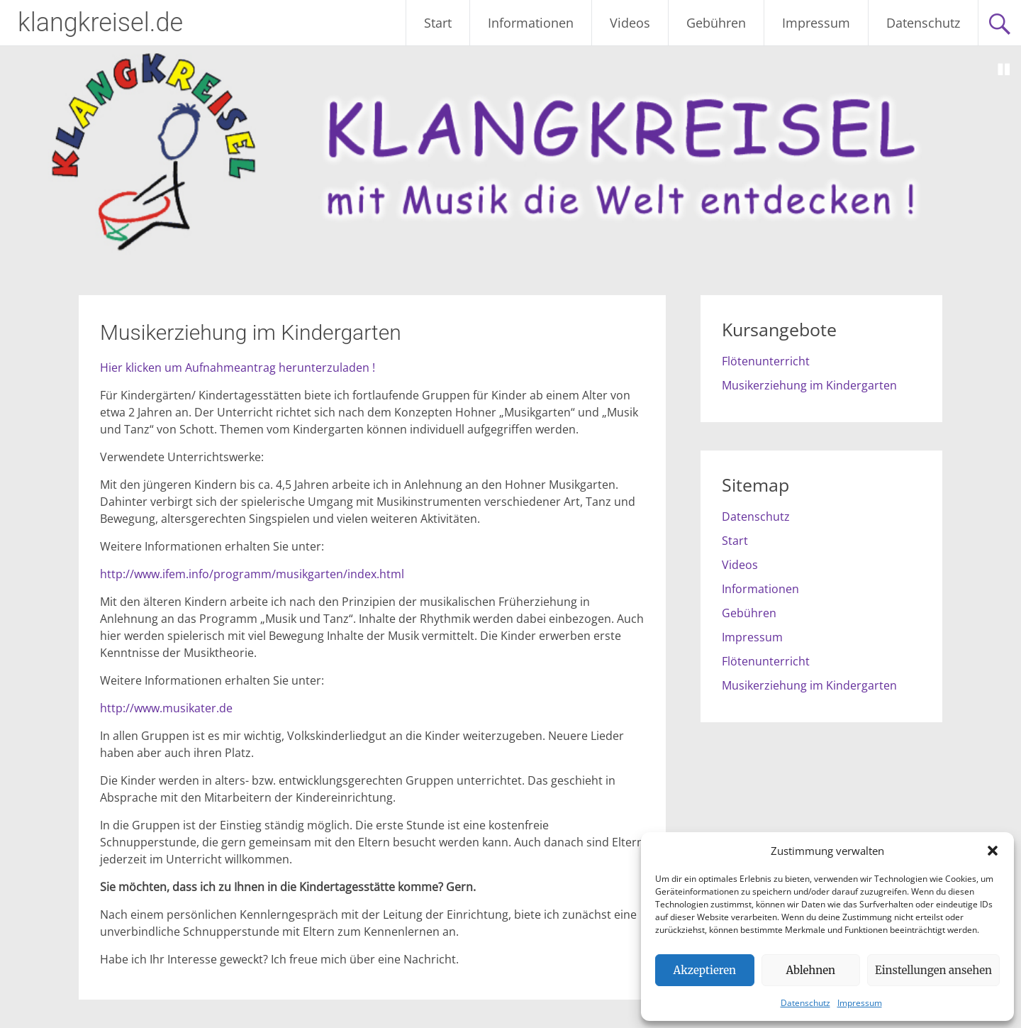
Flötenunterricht (766, 361)
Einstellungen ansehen (933, 970)
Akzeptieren (705, 970)
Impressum (859, 1003)
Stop (1004, 69)
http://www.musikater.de (166, 708)
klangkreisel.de (100, 23)
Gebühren (716, 22)
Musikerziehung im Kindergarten (809, 385)
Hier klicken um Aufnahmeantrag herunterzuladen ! (237, 367)
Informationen (531, 22)
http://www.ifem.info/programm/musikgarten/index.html (252, 574)
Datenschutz (805, 1003)
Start (438, 22)
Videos (630, 22)
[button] (993, 851)
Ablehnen (810, 970)
